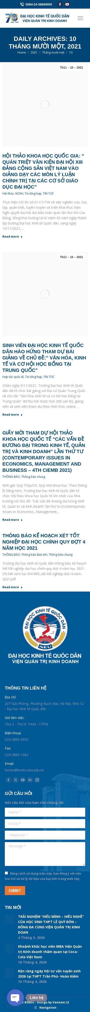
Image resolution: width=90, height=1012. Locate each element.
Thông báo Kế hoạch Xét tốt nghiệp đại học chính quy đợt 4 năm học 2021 (43, 542)
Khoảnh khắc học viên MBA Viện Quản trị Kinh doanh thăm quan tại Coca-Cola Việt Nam (50, 951)
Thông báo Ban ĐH (34, 555)
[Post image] (9, 919)
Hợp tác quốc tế (13, 377)
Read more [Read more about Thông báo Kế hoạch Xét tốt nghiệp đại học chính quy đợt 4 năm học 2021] (12, 587)
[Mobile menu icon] (80, 18)
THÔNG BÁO (11, 477)
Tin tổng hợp (33, 193)
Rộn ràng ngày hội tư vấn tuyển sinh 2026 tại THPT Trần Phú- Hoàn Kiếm (49, 974)
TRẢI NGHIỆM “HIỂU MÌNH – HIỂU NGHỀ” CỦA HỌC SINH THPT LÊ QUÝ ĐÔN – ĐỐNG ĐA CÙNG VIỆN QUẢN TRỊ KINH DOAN (51, 924)
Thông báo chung (33, 477)
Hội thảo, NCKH (12, 193)
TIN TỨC (48, 193)
